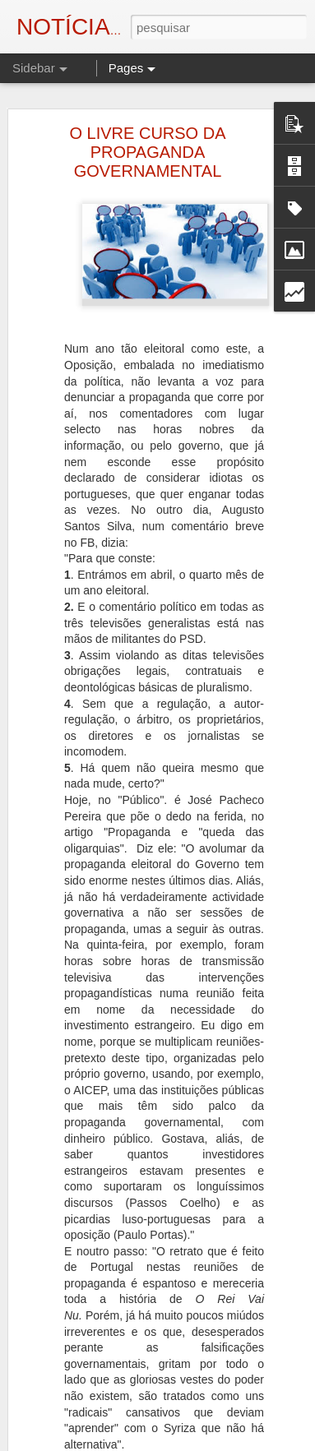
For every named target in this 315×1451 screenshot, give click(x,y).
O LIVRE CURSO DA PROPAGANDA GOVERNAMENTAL (147, 152)
